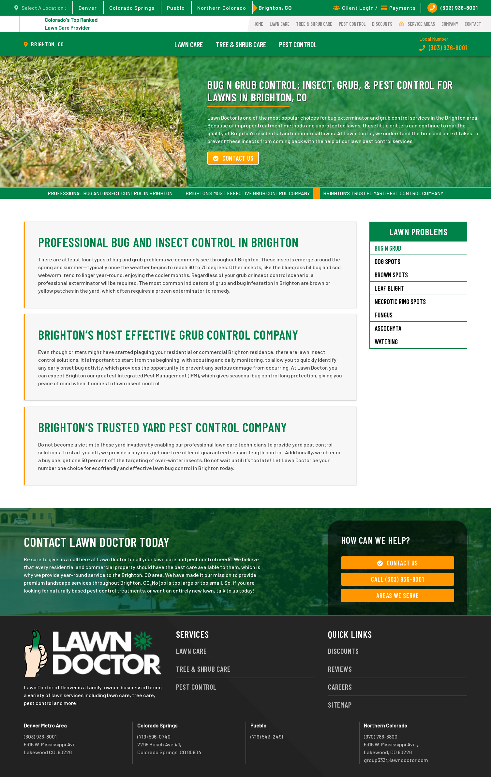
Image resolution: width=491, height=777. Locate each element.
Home (258, 24)
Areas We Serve (397, 595)
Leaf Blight (389, 288)
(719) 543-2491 (266, 736)
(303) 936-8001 (452, 8)
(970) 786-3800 (380, 736)
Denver (88, 8)
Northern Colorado (221, 8)
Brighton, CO (275, 8)
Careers (340, 686)
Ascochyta (388, 328)
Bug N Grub (388, 248)
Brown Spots (391, 275)
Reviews (340, 669)
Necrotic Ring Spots (400, 301)
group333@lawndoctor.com (396, 760)
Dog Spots (387, 261)
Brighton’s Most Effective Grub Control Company (248, 193)
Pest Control (352, 24)
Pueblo (176, 8)
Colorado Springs (132, 8)
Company (449, 24)
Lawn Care (280, 24)
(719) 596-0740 (154, 736)
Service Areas (417, 24)
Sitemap (339, 704)
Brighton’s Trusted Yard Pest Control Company (383, 193)
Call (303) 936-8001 (397, 579)
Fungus (384, 315)
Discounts (382, 24)
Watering (386, 341)
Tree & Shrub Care (314, 24)
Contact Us (233, 158)
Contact (473, 24)
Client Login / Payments (374, 8)
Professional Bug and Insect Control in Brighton (110, 193)
